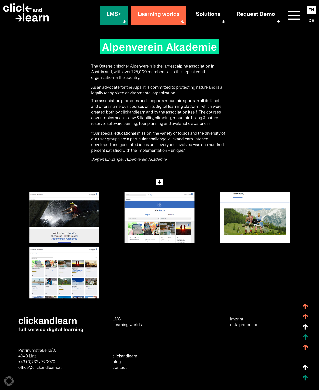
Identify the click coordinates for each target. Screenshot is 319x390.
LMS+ (113, 14)
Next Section (159, 182)
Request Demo (256, 14)
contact (120, 368)
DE (311, 21)
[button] (9, 381)
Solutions (208, 14)
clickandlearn (125, 356)
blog (117, 362)
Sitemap (294, 15)
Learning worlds (159, 14)
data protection (244, 325)
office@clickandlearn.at (40, 368)
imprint (236, 319)
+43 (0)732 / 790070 (36, 362)
